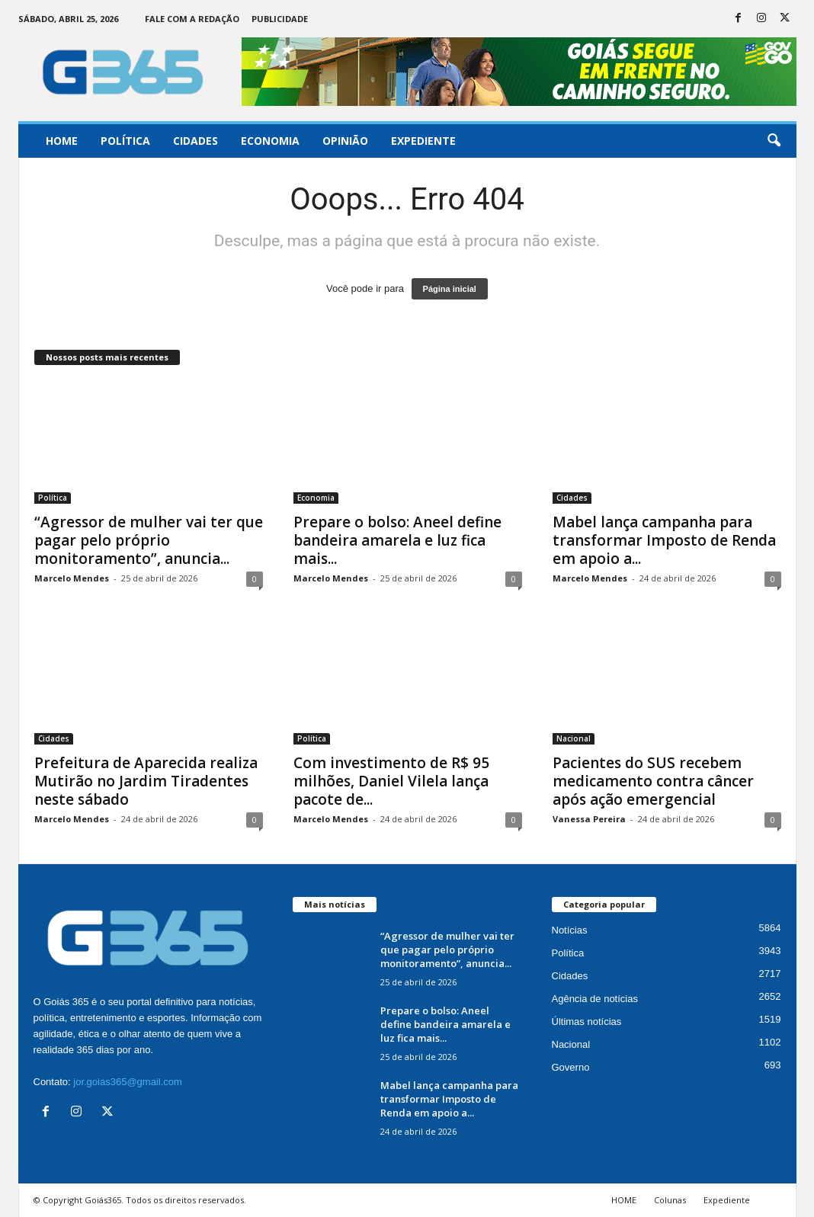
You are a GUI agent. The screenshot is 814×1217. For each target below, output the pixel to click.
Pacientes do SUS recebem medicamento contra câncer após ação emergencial (653, 781)
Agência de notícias (595, 998)
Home (62, 140)
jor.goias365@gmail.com (127, 1081)
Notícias (570, 930)
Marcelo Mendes (71, 578)
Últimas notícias (587, 1021)
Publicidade (280, 18)
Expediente (423, 140)
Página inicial (449, 288)
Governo (571, 1067)
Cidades (195, 140)
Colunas (670, 1200)
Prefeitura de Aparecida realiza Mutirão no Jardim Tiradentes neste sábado (146, 781)
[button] (773, 141)
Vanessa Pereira (589, 819)
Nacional (573, 738)
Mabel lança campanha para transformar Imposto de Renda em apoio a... (664, 540)
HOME (623, 1200)
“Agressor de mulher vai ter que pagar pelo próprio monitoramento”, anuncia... (148, 540)
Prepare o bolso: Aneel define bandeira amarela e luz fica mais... (397, 540)
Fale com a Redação (192, 18)
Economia (270, 140)
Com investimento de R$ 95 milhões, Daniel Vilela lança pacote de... (391, 781)
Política (125, 140)
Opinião (345, 140)
